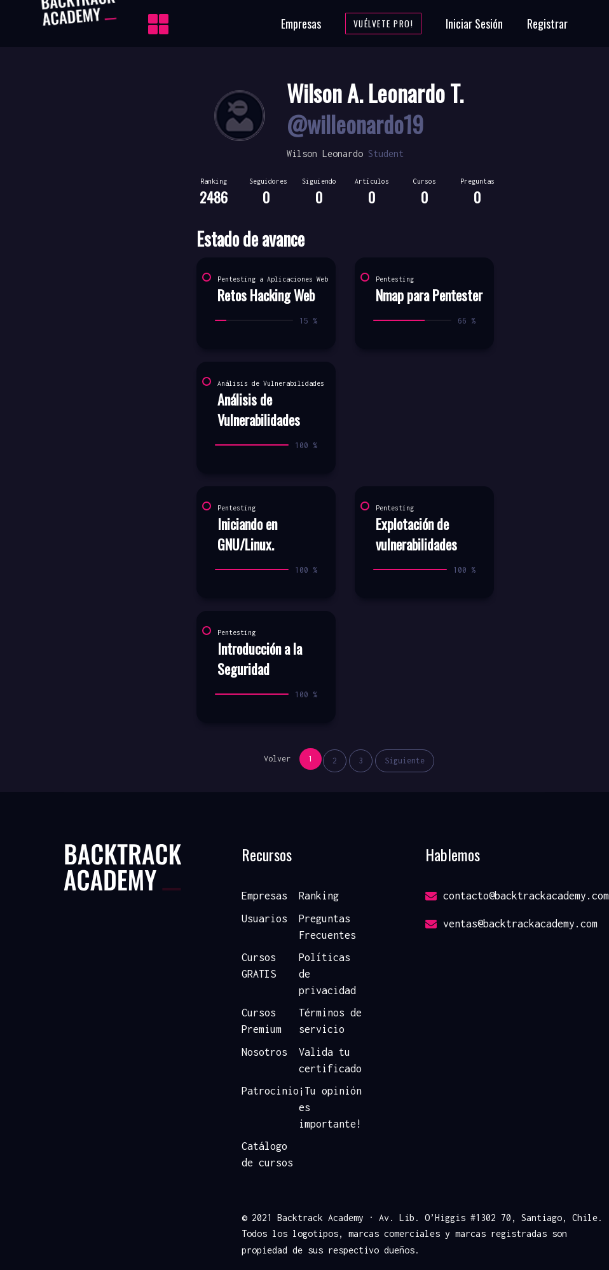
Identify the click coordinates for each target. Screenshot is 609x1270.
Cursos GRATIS (259, 966)
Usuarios (264, 918)
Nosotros (264, 1052)
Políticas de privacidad (327, 973)
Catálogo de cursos (267, 1154)
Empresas (301, 23)
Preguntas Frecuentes (327, 927)
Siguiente (405, 760)
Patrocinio (270, 1090)
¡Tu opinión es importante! (330, 1107)
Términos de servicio (330, 1021)
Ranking (319, 895)
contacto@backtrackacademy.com (517, 895)
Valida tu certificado (330, 1060)
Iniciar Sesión (474, 23)
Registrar (547, 23)
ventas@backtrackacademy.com (511, 923)
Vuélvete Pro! (383, 23)
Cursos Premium (262, 1021)
